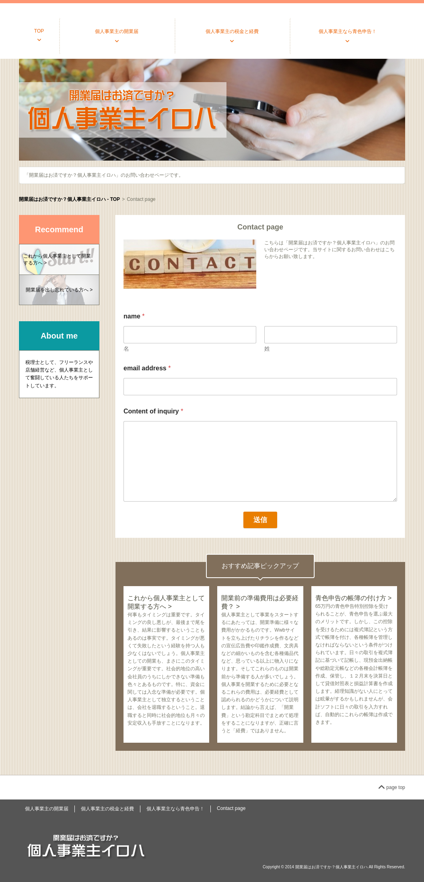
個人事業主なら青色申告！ (348, 31)
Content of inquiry (153, 411)
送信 (260, 520)
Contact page (231, 808)
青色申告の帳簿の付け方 (350, 598)
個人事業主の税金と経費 (232, 31)
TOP (39, 31)
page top (391, 787)
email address (147, 368)
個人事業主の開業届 (116, 31)
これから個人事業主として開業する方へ (57, 259)
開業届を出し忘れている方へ (57, 290)
